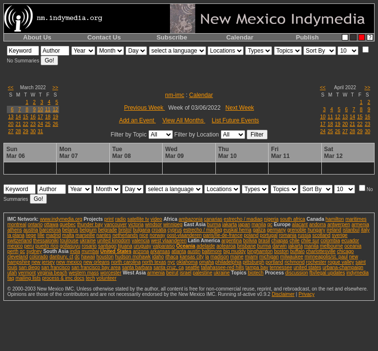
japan (244, 224)
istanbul (351, 230)
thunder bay (90, 224)
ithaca (171, 256)
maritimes (355, 219)
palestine (202, 272)
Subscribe (171, 37)
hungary (316, 230)
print (108, 219)
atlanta (178, 251)
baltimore (212, 251)
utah (12, 272)
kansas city (192, 256)
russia (304, 235)
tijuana (125, 246)
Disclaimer (283, 294)
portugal (268, 235)
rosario (89, 246)
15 (25, 116)
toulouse (69, 240)
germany (276, 230)
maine (236, 256)
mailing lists (28, 278)
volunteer (106, 278)
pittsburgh (253, 262)
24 (40, 124)
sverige (339, 235)
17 (40, 116)
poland (251, 235)
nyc (171, 262)
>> (55, 87)
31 (40, 131)
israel (185, 272)
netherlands (125, 235)
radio (120, 219)
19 (55, 116)
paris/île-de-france (223, 235)
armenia (360, 224)
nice (143, 235)
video (156, 219)
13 (11, 116)
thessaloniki (46, 240)
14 (18, 116)
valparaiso (163, 246)
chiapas (280, 240)
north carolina (126, 262)
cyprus (175, 230)
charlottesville (321, 251)
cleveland (17, 256)
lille (41, 235)
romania (287, 235)
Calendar (239, 37)
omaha (206, 262)
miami (251, 256)
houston (105, 256)
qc (270, 224)
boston (281, 251)
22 (25, 124)
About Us (37, 37)
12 (55, 109)
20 (11, 124)
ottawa (51, 224)
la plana (15, 235)
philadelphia (228, 262)
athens (14, 230)
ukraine (88, 240)
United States (115, 251)
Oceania (185, 246)
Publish (307, 37)
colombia (330, 240)
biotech (255, 272)
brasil (264, 240)
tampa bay (257, 267)
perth (13, 251)
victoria (136, 224)
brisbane (246, 246)
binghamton (260, 251)
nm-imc (174, 95)
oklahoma (186, 262)
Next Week (240, 107)
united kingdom (113, 240)
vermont (27, 272)
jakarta (229, 224)
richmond (295, 262)
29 (25, 131)
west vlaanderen (169, 240)
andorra (317, 224)
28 (18, 131)
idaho (158, 256)
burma (214, 224)
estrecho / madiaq (243, 219)
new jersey (43, 262)
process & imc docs (63, 278)
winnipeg (172, 224)
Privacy (306, 294)
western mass (84, 272)
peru (29, 246)
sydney (34, 251)
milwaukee (291, 256)
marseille (85, 235)
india (75, 251)
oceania (352, 246)
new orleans (97, 262)
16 (33, 116)
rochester (316, 262)
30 (33, 131)
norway (157, 235)
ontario (35, 224)
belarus (70, 230)
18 (47, 116)
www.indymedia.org (61, 219)
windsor (153, 224)
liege (31, 235)
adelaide (206, 246)
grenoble (296, 230)
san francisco (56, 267)
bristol (124, 230)
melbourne (331, 246)
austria (30, 230)
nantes (103, 235)
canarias (213, 219)
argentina (231, 240)
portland (274, 262)
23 (33, 124)
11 (47, 109)
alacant (300, 224)
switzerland (19, 240)
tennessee (281, 267)
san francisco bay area (96, 267)
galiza (259, 230)
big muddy (234, 251)
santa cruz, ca (168, 267)
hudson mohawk (133, 256)
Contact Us (104, 37)
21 (18, 124)
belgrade (107, 230)
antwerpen (338, 224)
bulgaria (141, 230)
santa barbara (137, 267)
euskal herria (238, 230)
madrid (53, 235)
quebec (68, 224)
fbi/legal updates (327, 272)
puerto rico (46, 246)
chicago (345, 251)
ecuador (350, 240)
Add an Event (137, 120)
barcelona (50, 230)
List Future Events (235, 120)
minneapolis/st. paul (326, 256)
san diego (29, 267)
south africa (292, 219)
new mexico (69, 262)
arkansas (160, 251)
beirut (172, 272)
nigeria (271, 219)
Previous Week (144, 107)
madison (219, 256)
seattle (192, 267)
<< (11, 87)
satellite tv (138, 219)
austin (194, 251)
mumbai (90, 251)
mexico (15, 246)
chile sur (310, 240)
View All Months (183, 120)
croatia (158, 230)
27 (11, 131)
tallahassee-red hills (222, 267)
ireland (334, 230)
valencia (141, 240)
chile (295, 240)
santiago (107, 246)
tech (90, 278)
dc (77, 256)
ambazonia (191, 219)
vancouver (116, 224)
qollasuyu (70, 246)
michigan (269, 256)
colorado (38, 256)
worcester (110, 272)
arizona (141, 251)
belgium (88, 230)
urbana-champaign (343, 267)
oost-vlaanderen (184, 235)
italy (365, 230)
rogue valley (341, 262)
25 (47, 124)
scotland (321, 235)
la (207, 256)
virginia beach (52, 272)
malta (68, 235)
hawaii (88, 256)
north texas (154, 262)
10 (40, 109)
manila (259, 224)
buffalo (297, 251)
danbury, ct (61, 256)
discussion (296, 272)
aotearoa (225, 246)
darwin (280, 246)
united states (307, 267)
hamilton (335, 219)
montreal (16, 224)
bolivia (250, 240)
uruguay (142, 246)
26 (55, 124)
